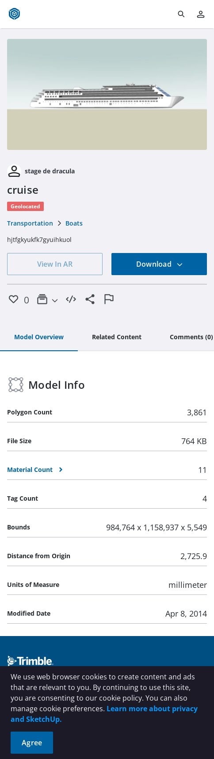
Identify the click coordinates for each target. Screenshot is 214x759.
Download (159, 264)
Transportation (30, 223)
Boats (74, 223)
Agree (32, 743)
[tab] (39, 337)
